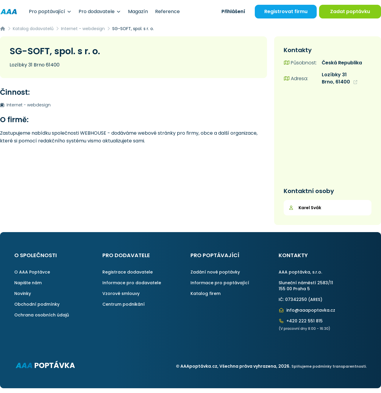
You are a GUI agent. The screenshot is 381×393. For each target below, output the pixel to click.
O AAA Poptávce (32, 272)
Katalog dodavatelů (33, 29)
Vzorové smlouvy (121, 293)
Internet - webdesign (83, 29)
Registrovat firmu (285, 11)
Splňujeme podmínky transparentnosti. (329, 366)
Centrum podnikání (123, 304)
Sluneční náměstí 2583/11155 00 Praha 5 (306, 286)
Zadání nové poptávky (215, 272)
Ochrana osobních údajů (41, 315)
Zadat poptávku (350, 11)
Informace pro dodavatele (131, 283)
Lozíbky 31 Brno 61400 (35, 64)
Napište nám (28, 283)
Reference (167, 11)
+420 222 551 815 (301, 321)
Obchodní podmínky (37, 304)
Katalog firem (205, 293)
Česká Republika (342, 62)
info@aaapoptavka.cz (307, 310)
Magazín (138, 11)
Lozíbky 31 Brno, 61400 (339, 78)
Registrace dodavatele (127, 272)
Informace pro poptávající (219, 283)
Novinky (22, 293)
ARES (315, 299)
